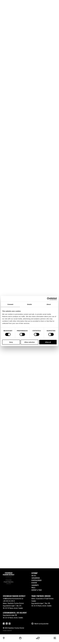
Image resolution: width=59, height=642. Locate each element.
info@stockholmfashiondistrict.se (13, 599)
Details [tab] (29, 304)
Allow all (48, 342)
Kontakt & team (36, 590)
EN (47, 3)
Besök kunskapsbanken (41, 624)
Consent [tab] (10, 304)
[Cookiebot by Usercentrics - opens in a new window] (48, 298)
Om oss (33, 576)
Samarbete (35, 585)
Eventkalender (36, 580)
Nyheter (34, 583)
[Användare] (55, 3)
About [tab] (49, 304)
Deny (11, 342)
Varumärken (35, 578)
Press (33, 588)
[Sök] (51, 3)
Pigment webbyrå (7, 630)
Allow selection (29, 342)
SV (45, 3)
